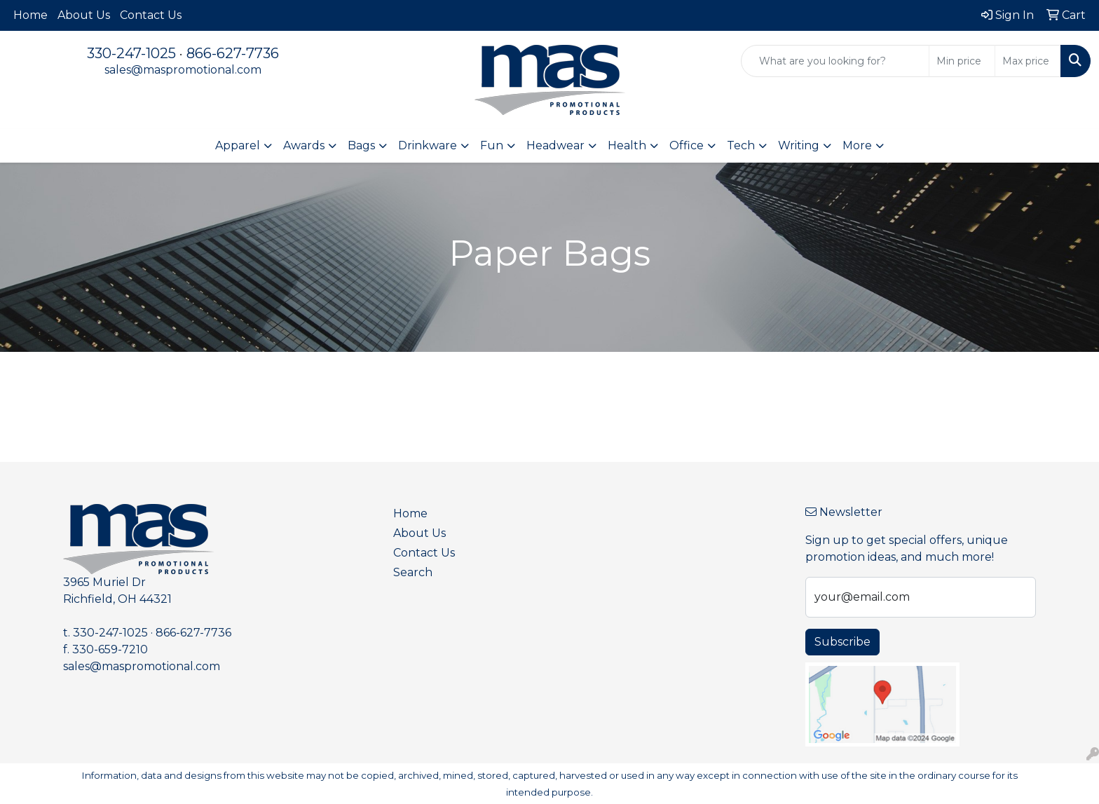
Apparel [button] (237, 145)
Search (412, 572)
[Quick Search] (835, 61)
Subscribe (842, 641)
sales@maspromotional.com (182, 69)
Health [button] (627, 145)
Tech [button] (741, 145)
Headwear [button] (555, 145)
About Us (83, 15)
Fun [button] (491, 145)
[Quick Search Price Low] (962, 61)
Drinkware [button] (427, 145)
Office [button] (686, 145)
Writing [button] (798, 145)
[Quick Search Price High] (1028, 61)
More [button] (857, 145)
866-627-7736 (232, 53)
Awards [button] (304, 145)
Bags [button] (361, 145)
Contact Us (151, 15)
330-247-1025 (131, 53)
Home (30, 15)
